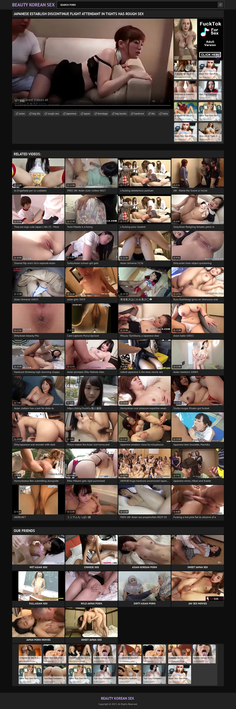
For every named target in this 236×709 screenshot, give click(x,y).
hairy (165, 113)
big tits (36, 113)
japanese (71, 113)
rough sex (53, 113)
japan (87, 113)
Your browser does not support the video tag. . (92, 63)
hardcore (139, 113)
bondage (103, 113)
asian (22, 113)
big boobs (121, 113)
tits (153, 113)
